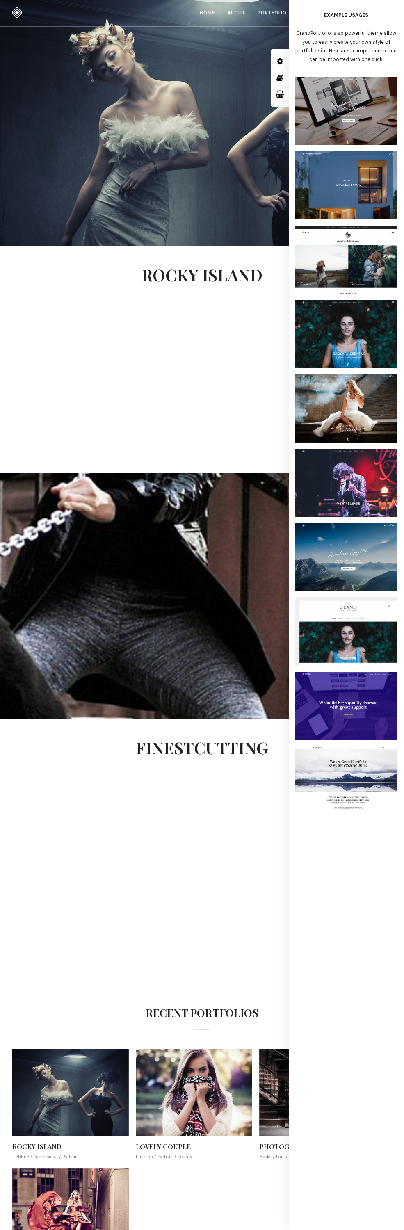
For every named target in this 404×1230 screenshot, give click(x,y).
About (236, 13)
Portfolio (272, 13)
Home (207, 13)
